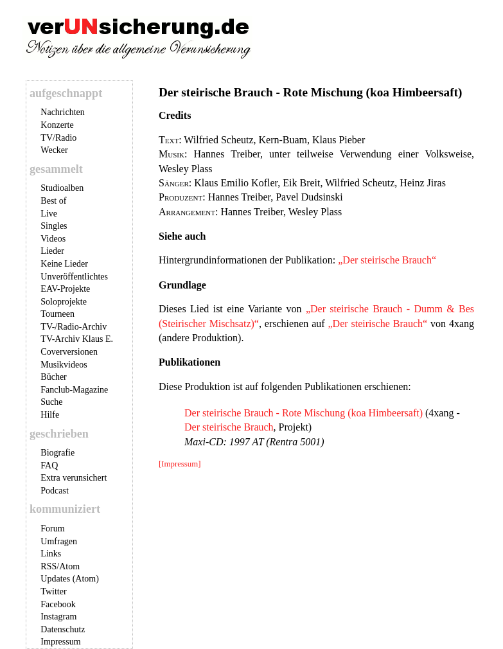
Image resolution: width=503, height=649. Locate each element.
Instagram (58, 616)
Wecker (53, 150)
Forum (52, 528)
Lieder (52, 251)
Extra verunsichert (73, 478)
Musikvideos (63, 364)
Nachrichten (62, 112)
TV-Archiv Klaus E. (76, 339)
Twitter (53, 591)
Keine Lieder (63, 264)
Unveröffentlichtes (74, 276)
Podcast (54, 490)
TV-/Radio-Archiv (73, 327)
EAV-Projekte (65, 289)
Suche (51, 402)
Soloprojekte (63, 302)
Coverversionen (69, 352)
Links (50, 553)
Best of (53, 201)
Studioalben (62, 188)
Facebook (57, 604)
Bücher (53, 377)
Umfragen (58, 541)
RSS (48, 566)
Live (48, 213)
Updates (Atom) (69, 578)
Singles (53, 226)
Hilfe (49, 415)
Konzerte (56, 125)
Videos (53, 239)
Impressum (60, 641)
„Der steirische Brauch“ (387, 259)
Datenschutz (62, 629)
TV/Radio (58, 138)
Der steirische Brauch (229, 427)
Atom (69, 566)
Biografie (57, 453)
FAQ (49, 465)
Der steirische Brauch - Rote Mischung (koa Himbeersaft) (303, 412)
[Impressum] (179, 463)
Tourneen (57, 314)
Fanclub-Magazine (74, 390)
